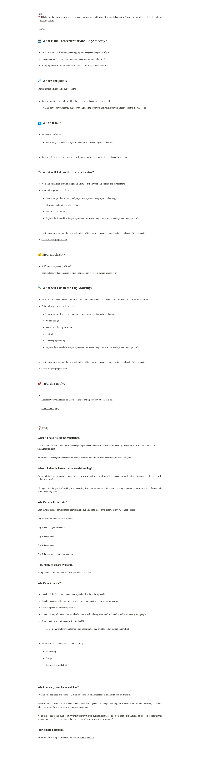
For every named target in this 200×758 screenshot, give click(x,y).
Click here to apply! (50, 408)
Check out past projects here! (55, 239)
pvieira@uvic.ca (47, 20)
